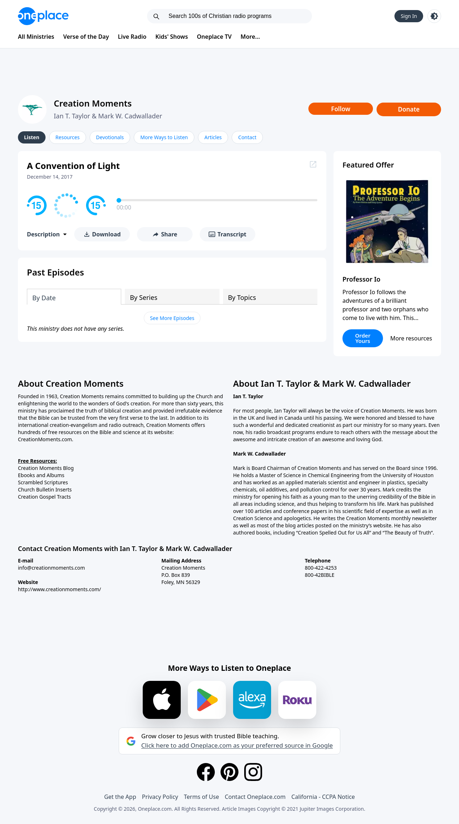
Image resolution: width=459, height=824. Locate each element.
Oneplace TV (214, 37)
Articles (213, 137)
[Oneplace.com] (43, 16)
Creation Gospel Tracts (44, 496)
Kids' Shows (171, 37)
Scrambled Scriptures (43, 482)
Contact (247, 137)
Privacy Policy (160, 797)
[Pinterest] (229, 772)
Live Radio (132, 37)
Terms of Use (201, 797)
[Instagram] (253, 772)
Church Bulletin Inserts (45, 489)
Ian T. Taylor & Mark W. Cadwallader (108, 116)
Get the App (120, 797)
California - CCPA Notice (323, 797)
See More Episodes (172, 318)
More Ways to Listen (164, 137)
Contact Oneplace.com (255, 797)
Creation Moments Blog (46, 468)
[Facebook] (206, 772)
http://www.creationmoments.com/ (59, 589)
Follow (340, 109)
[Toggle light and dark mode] (434, 16)
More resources (411, 338)
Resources (68, 137)
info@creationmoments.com (51, 567)
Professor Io (361, 279)
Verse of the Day (86, 37)
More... (250, 37)
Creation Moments (93, 103)
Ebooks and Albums (41, 475)
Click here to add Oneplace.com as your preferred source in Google (237, 745)
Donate (409, 109)
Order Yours (362, 338)
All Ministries (36, 37)
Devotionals (110, 137)
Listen (31, 137)
